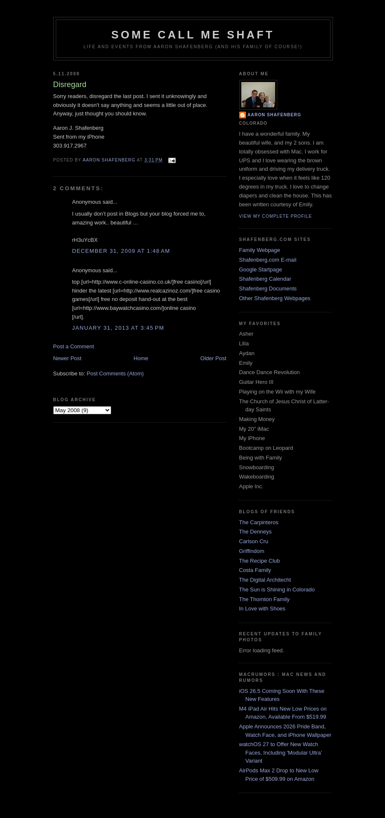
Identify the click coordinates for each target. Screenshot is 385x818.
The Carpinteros (259, 522)
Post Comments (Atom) (115, 373)
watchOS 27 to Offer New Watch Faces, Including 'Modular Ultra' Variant (280, 752)
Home (141, 358)
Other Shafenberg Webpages (275, 298)
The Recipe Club (259, 561)
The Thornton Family (264, 599)
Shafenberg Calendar (265, 279)
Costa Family (255, 570)
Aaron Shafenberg (274, 114)
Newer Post (67, 358)
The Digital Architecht (265, 580)
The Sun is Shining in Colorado (277, 589)
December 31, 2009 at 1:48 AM (121, 251)
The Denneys (255, 531)
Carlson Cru (253, 541)
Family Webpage (259, 250)
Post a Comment (73, 346)
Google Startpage (260, 269)
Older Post (213, 358)
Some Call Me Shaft (192, 34)
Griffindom (252, 551)
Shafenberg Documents (268, 288)
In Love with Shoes (262, 608)
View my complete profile (275, 216)
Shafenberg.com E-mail (268, 260)
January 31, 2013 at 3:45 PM (118, 328)
